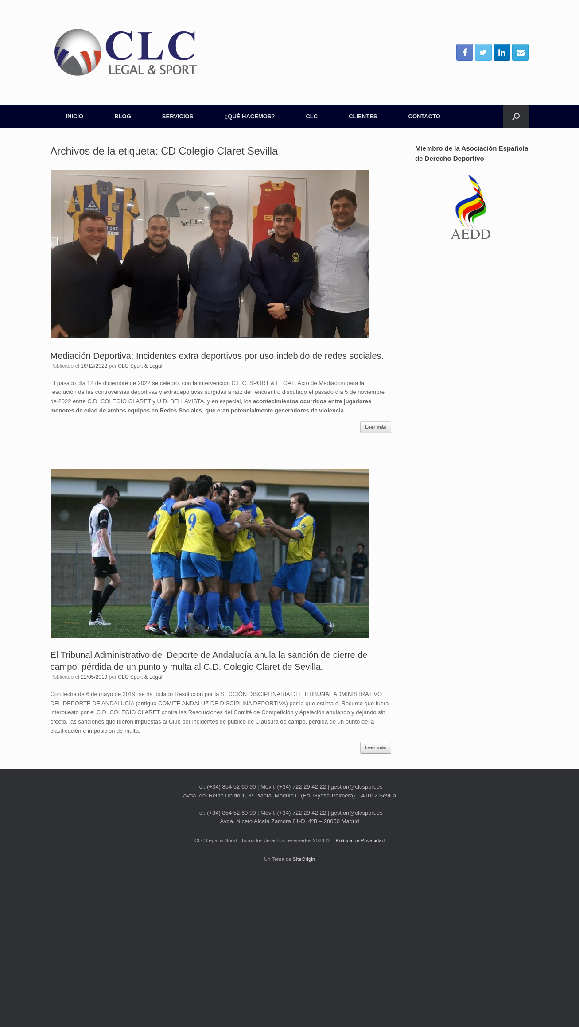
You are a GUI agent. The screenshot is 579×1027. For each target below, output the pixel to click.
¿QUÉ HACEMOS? (249, 116)
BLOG (122, 116)
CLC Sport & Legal (140, 366)
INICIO (75, 116)
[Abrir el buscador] (516, 116)
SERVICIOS (178, 116)
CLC (312, 116)
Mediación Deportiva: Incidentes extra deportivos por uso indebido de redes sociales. (217, 356)
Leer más (375, 427)
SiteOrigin (304, 859)
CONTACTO (424, 116)
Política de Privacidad (360, 840)
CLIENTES (363, 116)
